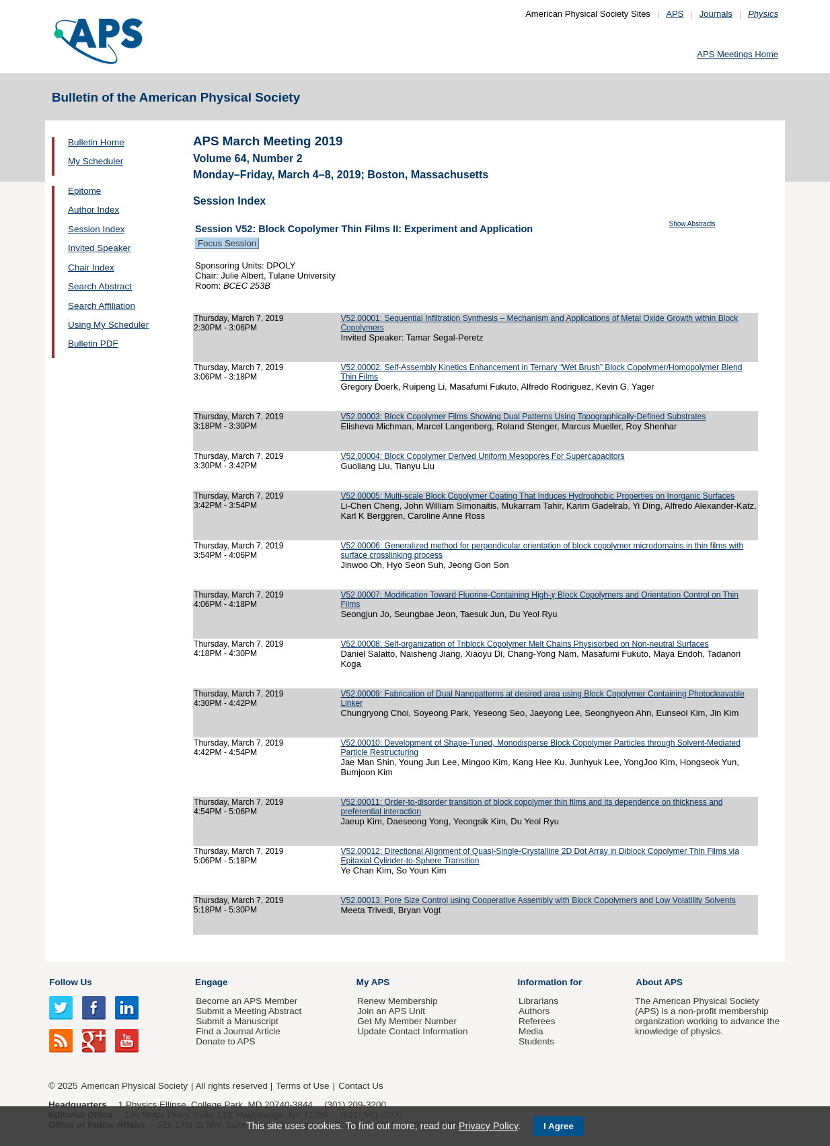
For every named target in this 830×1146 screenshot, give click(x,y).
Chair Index (91, 267)
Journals (716, 14)
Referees (537, 1021)
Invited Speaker (99, 248)
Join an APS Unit (391, 1011)
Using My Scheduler (108, 325)
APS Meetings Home (737, 54)
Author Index (93, 210)
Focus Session (227, 243)
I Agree (558, 1126)
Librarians (538, 1001)
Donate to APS (225, 1041)
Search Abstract (100, 286)
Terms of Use (302, 1086)
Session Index (96, 229)
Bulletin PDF (93, 343)
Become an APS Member (246, 1001)
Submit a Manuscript (237, 1021)
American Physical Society (134, 1086)
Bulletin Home (96, 142)
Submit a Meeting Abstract (248, 1011)
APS (674, 14)
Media (531, 1031)
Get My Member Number (407, 1021)
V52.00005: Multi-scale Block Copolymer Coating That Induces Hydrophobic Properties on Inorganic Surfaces (537, 496)
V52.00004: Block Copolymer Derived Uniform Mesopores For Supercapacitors (482, 456)
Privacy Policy (488, 1125)
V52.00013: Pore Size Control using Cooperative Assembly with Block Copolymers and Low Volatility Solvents (537, 900)
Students (536, 1041)
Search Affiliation (101, 306)
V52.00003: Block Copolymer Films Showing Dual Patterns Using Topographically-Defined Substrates (523, 416)
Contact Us (360, 1086)
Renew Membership (397, 1001)
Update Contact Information (412, 1031)
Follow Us (70, 982)
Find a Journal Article (238, 1031)
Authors (534, 1011)
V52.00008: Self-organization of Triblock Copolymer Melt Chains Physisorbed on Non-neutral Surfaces (524, 644)
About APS (659, 982)
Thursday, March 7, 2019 (238, 318)
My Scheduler (95, 161)
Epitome (84, 191)
